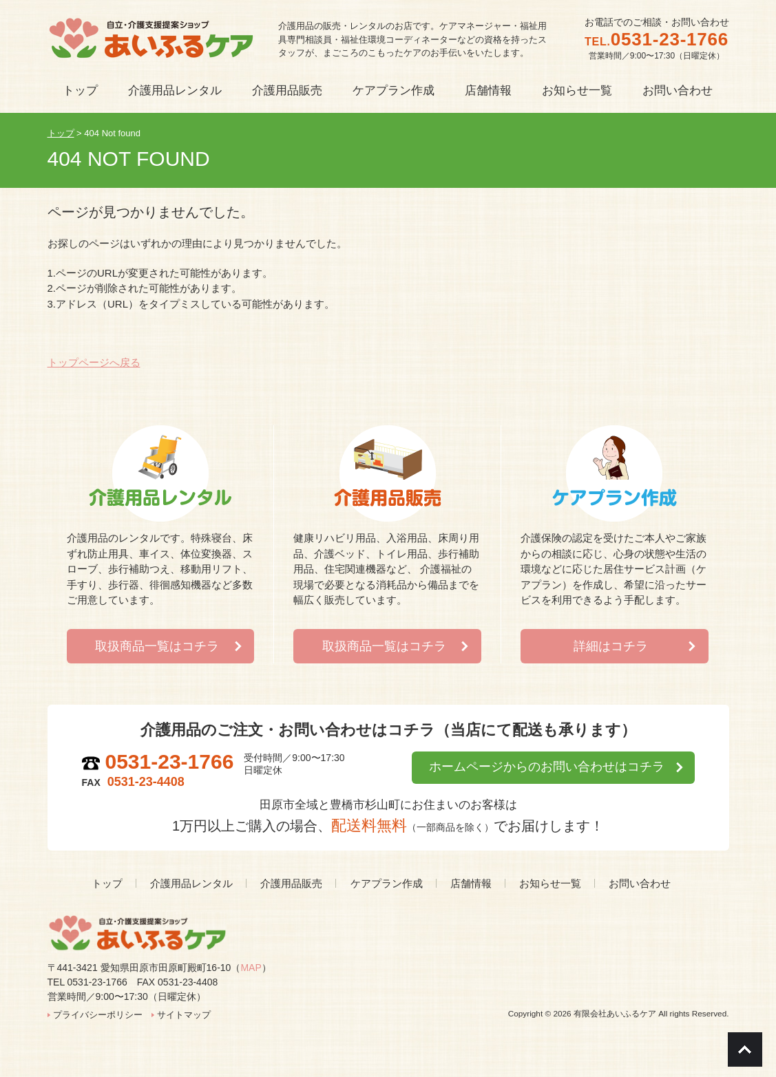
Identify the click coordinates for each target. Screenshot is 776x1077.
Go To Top (745, 1049)
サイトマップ (184, 1015)
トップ (107, 883)
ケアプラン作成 (386, 883)
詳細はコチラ (611, 646)
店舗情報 (471, 883)
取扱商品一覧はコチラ (157, 646)
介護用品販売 (291, 883)
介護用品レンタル (191, 883)
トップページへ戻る (94, 362)
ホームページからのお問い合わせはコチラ (546, 767)
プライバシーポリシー (98, 1015)
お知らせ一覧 (550, 883)
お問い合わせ (640, 883)
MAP (250, 967)
